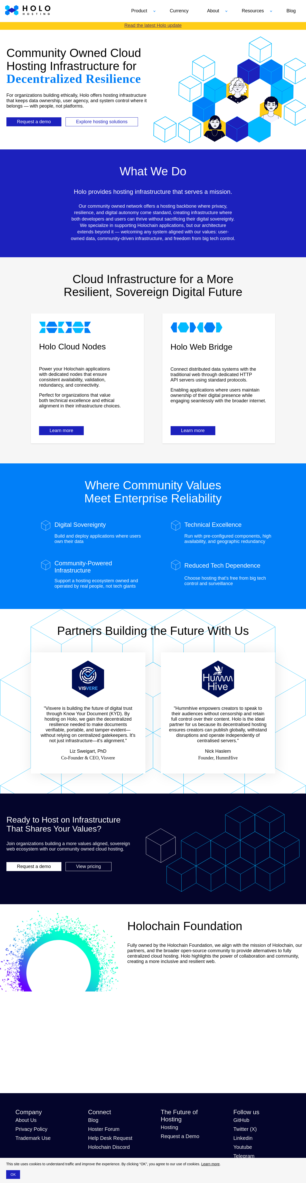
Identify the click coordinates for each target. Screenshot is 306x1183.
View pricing (88, 866)
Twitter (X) (245, 1129)
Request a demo (34, 121)
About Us (25, 1120)
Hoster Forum (103, 1129)
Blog (93, 1120)
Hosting (169, 1127)
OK (13, 1174)
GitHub (241, 1120)
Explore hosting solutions (101, 121)
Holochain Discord (109, 1147)
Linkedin (243, 1138)
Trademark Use (33, 1138)
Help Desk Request (110, 1138)
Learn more (61, 430)
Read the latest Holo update (153, 25)
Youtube (242, 1147)
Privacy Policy (31, 1129)
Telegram (243, 1156)
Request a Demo (180, 1136)
